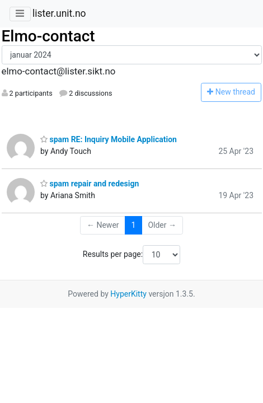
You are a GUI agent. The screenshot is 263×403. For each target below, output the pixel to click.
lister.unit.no (59, 13)
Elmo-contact (48, 36)
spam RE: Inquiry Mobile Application (108, 139)
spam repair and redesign (89, 183)
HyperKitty (128, 293)
